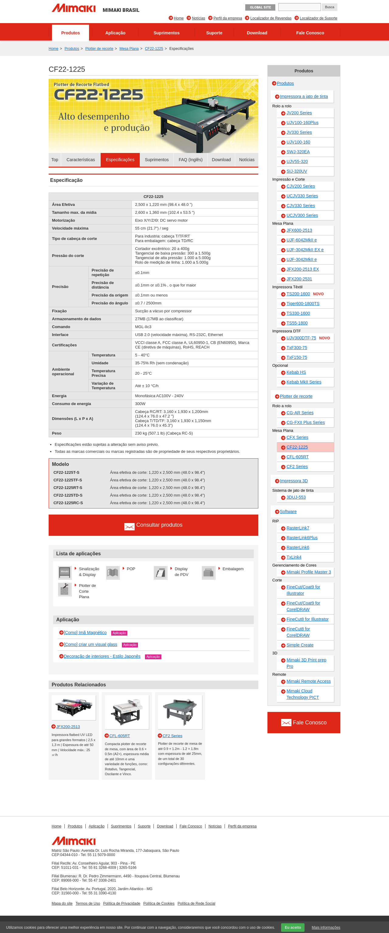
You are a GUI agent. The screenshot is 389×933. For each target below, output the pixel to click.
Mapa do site (62, 903)
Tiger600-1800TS (303, 303)
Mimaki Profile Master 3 (309, 572)
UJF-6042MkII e (302, 240)
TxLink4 (294, 557)
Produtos (70, 32)
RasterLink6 (298, 547)
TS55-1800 (297, 323)
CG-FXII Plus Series (306, 422)
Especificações (120, 159)
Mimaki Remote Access (309, 681)
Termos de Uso (88, 903)
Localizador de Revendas (270, 18)
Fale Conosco (310, 32)
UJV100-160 (298, 142)
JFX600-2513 (299, 230)
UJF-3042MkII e (302, 259)
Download (257, 32)
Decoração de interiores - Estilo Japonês (102, 656)
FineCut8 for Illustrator (308, 619)
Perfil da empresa (227, 18)
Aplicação (115, 32)
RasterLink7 (298, 527)
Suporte (214, 32)
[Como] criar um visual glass (90, 644)
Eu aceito (293, 927)
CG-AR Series (300, 412)
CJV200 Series (301, 186)
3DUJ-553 (296, 497)
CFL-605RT (298, 456)
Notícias (198, 18)
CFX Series (297, 437)
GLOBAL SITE (260, 7)
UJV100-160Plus (302, 122)
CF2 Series (297, 466)
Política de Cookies (159, 903)
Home (179, 18)
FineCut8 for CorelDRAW (298, 632)
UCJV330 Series (302, 195)
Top (54, 159)
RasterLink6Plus (302, 537)
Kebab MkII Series (304, 382)
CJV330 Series (301, 205)
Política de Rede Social (196, 903)
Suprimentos (166, 32)
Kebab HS (296, 372)
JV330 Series (299, 132)
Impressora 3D (294, 480)
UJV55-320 (297, 161)
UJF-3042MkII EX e (305, 249)
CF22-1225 (154, 49)
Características (81, 159)
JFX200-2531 (299, 278)
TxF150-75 (297, 357)
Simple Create (300, 645)
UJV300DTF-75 (308, 338)
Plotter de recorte (99, 49)
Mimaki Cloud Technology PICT (303, 694)
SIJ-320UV (297, 171)
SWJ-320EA (298, 151)
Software (288, 511)
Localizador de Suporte (318, 18)
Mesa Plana (129, 49)
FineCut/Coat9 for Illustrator (303, 590)
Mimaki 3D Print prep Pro (306, 663)
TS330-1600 (298, 313)
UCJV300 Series (302, 215)
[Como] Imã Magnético (85, 632)
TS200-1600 (305, 294)
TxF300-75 (297, 347)
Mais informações (326, 927)
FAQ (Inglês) (191, 159)
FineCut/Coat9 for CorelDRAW (303, 606)
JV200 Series (299, 112)
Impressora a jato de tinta (304, 96)
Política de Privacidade (121, 903)
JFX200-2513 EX (303, 269)
